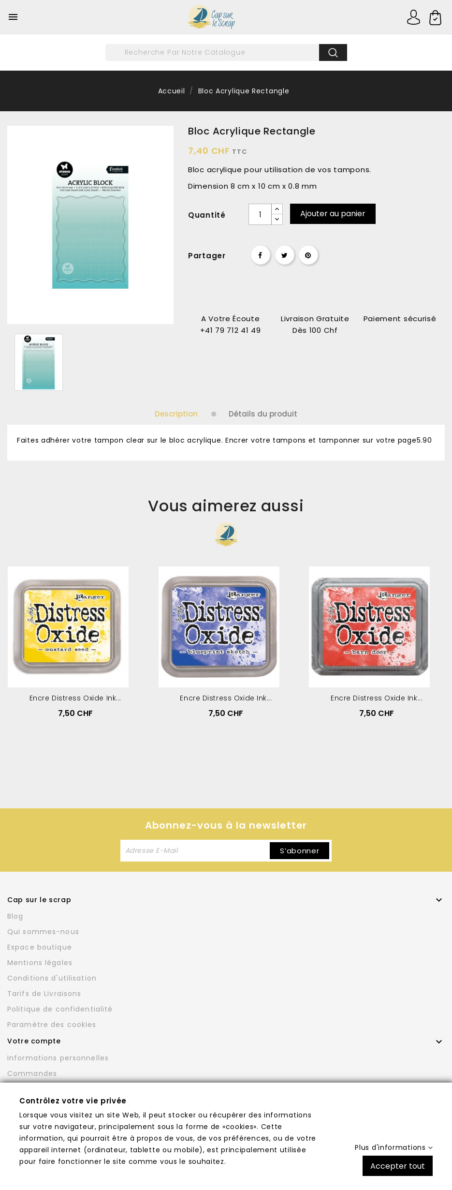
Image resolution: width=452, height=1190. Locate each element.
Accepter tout (397, 1165)
